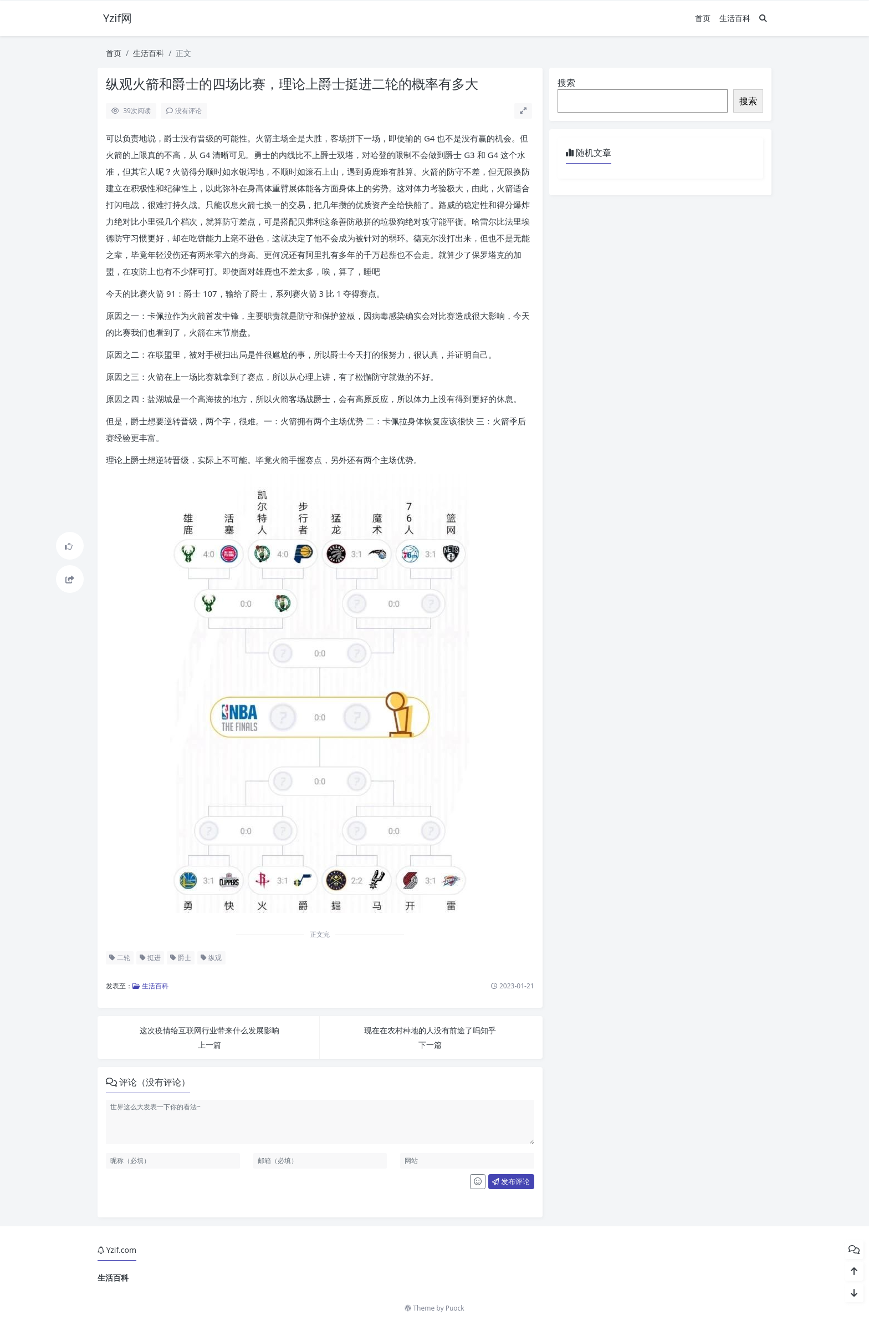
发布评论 (511, 1181)
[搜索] (763, 18)
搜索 (566, 83)
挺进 (150, 957)
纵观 (211, 957)
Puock (455, 1308)
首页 (702, 18)
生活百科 (734, 18)
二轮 (119, 957)
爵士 (180, 957)
